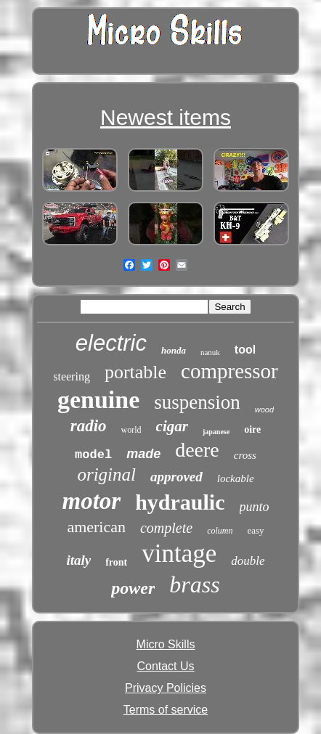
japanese (216, 432)
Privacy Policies (165, 688)
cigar (172, 426)
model (93, 455)
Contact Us (165, 666)
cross (245, 455)
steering (71, 376)
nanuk (210, 352)
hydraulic (179, 502)
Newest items (165, 117)
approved (176, 476)
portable (135, 372)
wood (264, 409)
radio (88, 426)
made (143, 453)
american (96, 527)
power (133, 588)
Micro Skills (166, 644)
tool (245, 349)
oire (252, 429)
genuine (98, 399)
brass (194, 584)
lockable (235, 478)
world (131, 430)
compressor (229, 371)
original (106, 474)
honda (173, 350)
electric (111, 343)
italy (78, 560)
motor (91, 501)
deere (197, 450)
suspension (197, 402)
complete (166, 528)
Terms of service (165, 710)
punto (254, 506)
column (219, 531)
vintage (179, 553)
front (116, 562)
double (247, 561)
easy (256, 530)
